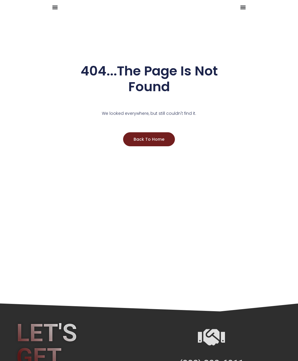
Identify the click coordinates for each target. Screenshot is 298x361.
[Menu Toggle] (55, 7)
